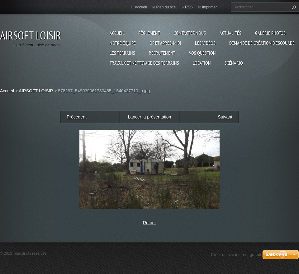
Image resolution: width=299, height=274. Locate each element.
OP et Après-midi (165, 43)
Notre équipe (123, 43)
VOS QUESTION (202, 53)
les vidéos (205, 43)
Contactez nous (190, 33)
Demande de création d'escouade (262, 43)
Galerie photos (270, 33)
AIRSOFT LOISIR (36, 90)
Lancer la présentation (149, 116)
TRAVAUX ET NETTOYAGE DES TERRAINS (144, 63)
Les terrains (122, 53)
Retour (149, 222)
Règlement (149, 33)
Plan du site (166, 7)
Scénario (234, 63)
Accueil (117, 33)
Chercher (293, 7)
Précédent (77, 116)
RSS (189, 7)
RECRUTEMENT (162, 53)
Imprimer (209, 7)
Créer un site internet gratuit (236, 254)
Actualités (230, 33)
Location (202, 63)
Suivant (225, 116)
